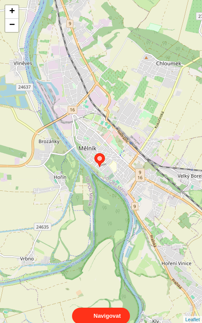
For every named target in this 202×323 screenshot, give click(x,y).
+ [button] (12, 11)
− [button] (12, 25)
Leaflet (192, 311)
